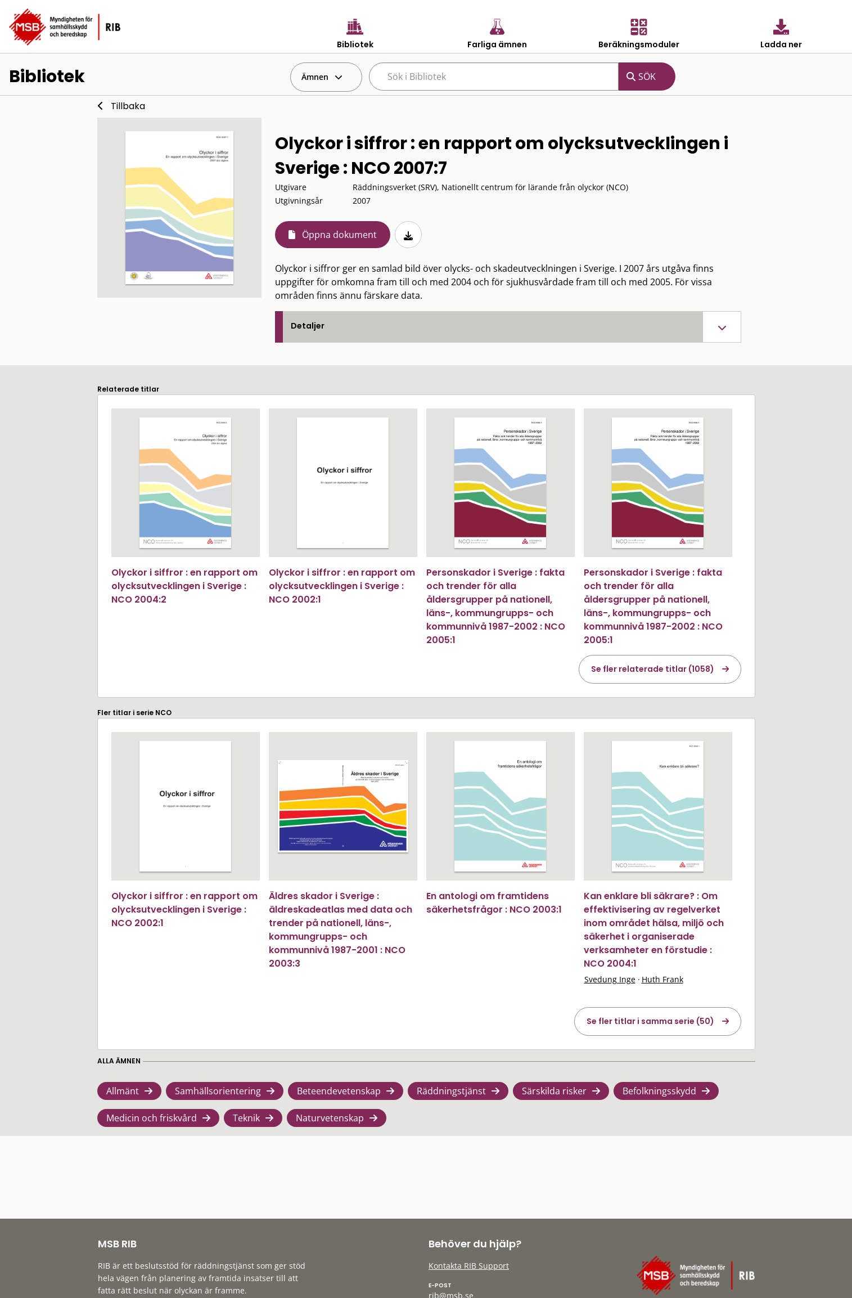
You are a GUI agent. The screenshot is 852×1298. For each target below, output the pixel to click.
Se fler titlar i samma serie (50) (650, 1021)
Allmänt (122, 1091)
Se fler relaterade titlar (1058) (652, 669)
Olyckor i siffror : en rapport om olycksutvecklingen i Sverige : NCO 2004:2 (184, 586)
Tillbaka (128, 106)
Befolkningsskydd (659, 1091)
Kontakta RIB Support (469, 1265)
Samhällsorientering (218, 1091)
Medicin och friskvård (151, 1118)
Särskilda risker (554, 1091)
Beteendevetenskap (339, 1091)
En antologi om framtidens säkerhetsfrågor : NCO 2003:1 (494, 903)
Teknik (246, 1118)
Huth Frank (662, 979)
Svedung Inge (609, 979)
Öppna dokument (339, 234)
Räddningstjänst (451, 1091)
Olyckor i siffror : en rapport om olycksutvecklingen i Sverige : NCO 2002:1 (342, 586)
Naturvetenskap (330, 1118)
